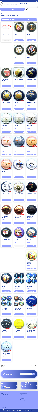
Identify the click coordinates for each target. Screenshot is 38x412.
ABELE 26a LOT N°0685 (19, 79)
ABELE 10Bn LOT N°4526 (5, 80)
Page (11, 19)
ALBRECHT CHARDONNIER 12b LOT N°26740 (31, 263)
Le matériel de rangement (23, 398)
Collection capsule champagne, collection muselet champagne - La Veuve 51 (8, 399)
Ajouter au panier (19, 40)
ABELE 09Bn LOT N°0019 (30, 57)
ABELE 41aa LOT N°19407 (18, 103)
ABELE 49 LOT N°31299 (31, 193)
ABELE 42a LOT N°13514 (4, 126)
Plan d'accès (2, 403)
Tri (1, 19)
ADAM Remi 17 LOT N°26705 (5, 217)
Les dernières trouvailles (23, 393)
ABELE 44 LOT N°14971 (31, 171)
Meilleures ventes (3, 405)
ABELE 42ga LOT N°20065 (5, 171)
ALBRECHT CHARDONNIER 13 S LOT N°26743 (18, 286)
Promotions (21, 394)
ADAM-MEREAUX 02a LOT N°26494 (31, 217)
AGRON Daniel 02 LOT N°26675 (6, 240)
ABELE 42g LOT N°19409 (30, 148)
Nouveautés (21, 395)
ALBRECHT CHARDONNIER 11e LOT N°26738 (19, 240)
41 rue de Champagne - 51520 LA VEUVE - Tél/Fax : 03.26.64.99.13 (8, 411)
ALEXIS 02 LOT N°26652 (17, 331)
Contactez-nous (3, 402)
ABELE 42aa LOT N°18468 (18, 126)
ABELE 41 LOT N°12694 (6, 102)
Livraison (2, 397)
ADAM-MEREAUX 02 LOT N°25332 (18, 217)
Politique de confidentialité (4, 401)
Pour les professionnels (23, 400)
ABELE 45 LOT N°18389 (6, 193)
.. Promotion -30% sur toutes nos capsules (6, 34)
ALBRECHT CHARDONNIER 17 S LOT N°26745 (5, 309)
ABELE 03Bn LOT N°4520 (30, 34)
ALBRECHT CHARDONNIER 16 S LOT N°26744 (30, 286)
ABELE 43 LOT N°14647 (19, 171)
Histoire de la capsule (4, 396)
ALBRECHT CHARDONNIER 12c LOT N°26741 (6, 286)
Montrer (2, 365)
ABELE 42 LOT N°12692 (31, 102)
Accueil (2, 393)
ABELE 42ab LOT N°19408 (30, 126)
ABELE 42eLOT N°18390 (17, 148)
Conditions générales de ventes (5, 395)
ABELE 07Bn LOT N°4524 (18, 57)
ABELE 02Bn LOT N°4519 (18, 34)
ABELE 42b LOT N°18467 (4, 148)
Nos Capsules (22, 396)
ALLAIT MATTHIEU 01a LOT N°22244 (6, 354)
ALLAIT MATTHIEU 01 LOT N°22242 (31, 331)
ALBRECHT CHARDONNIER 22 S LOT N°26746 (18, 309)
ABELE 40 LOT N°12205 (31, 79)
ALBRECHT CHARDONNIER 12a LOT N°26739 (31, 240)
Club (20, 399)
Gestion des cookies (3, 407)
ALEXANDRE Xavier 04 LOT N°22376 (6, 331)
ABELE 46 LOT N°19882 (19, 193)
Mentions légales (3, 406)
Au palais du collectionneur (4, 394)
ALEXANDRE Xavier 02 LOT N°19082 (31, 308)
